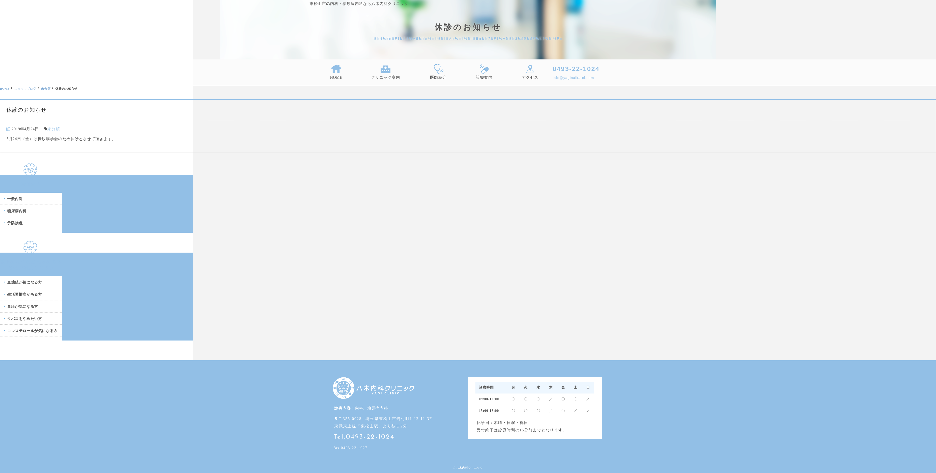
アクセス (530, 71)
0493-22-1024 (576, 69)
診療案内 (484, 71)
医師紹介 (438, 71)
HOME (336, 71)
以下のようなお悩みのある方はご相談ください (31, 261)
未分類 (46, 88)
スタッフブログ (25, 88)
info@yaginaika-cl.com (573, 78)
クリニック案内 (385, 71)
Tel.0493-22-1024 (364, 437)
